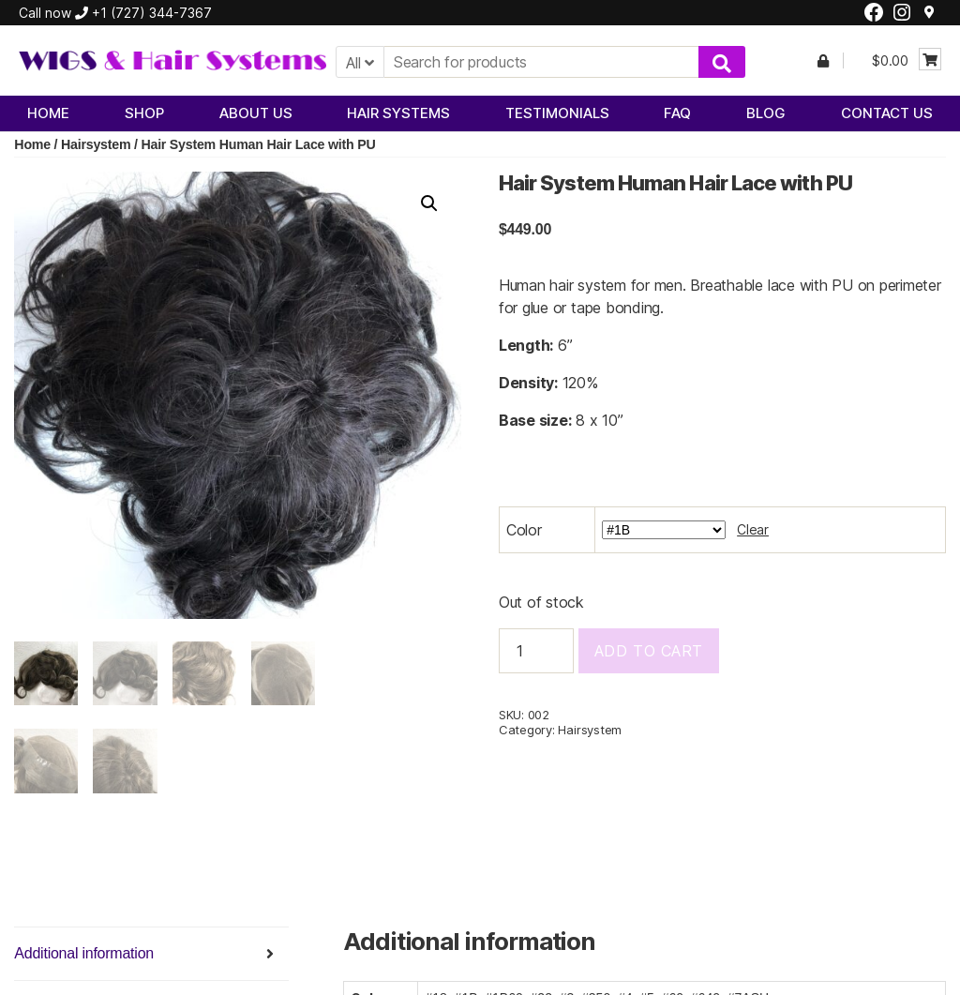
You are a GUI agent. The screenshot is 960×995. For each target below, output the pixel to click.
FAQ (677, 113)
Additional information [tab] (84, 953)
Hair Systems (398, 113)
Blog (766, 113)
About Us (255, 113)
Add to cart (648, 650)
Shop (144, 113)
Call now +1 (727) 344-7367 (115, 13)
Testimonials (557, 113)
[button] (429, 203)
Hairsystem (95, 144)
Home (48, 113)
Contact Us (887, 113)
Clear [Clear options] (753, 529)
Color (524, 529)
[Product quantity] (536, 650)
